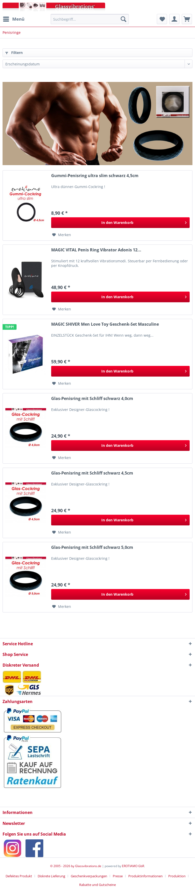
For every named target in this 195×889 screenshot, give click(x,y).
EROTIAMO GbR (133, 866)
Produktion (177, 876)
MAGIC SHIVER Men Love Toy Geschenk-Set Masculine (105, 324)
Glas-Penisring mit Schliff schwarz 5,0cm (92, 547)
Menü (13, 18)
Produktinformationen (145, 876)
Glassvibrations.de (88, 866)
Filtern (14, 52)
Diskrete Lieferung (51, 876)
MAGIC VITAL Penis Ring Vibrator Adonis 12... (96, 250)
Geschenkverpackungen (89, 876)
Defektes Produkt (19, 876)
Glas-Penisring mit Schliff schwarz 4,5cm (92, 473)
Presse (118, 876)
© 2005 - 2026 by (62, 866)
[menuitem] (13, 19)
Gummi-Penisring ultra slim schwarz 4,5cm (94, 175)
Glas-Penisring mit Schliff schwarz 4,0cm (92, 398)
